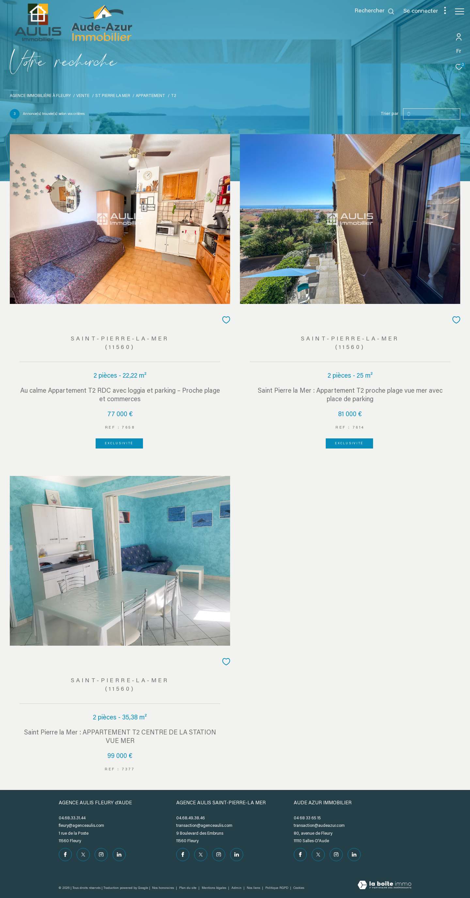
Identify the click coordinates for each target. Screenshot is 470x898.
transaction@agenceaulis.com (204, 826)
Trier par (390, 114)
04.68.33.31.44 (72, 818)
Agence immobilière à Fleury (40, 96)
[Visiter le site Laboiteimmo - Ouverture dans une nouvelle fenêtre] (384, 886)
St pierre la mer (112, 96)
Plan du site (188, 888)
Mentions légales (214, 888)
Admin (237, 888)
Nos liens (254, 888)
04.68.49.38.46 (190, 818)
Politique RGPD (276, 888)
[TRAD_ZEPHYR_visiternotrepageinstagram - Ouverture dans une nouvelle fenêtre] (101, 854)
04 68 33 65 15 (307, 818)
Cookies (298, 888)
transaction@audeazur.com (319, 826)
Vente (82, 96)
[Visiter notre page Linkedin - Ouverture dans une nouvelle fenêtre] (119, 854)
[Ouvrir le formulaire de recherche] (374, 11)
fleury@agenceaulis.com (81, 826)
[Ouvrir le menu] (459, 11)
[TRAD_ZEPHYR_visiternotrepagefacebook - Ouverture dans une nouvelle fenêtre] (65, 854)
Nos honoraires (163, 888)
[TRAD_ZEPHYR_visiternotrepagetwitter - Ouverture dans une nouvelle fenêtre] (83, 854)
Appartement (150, 96)
